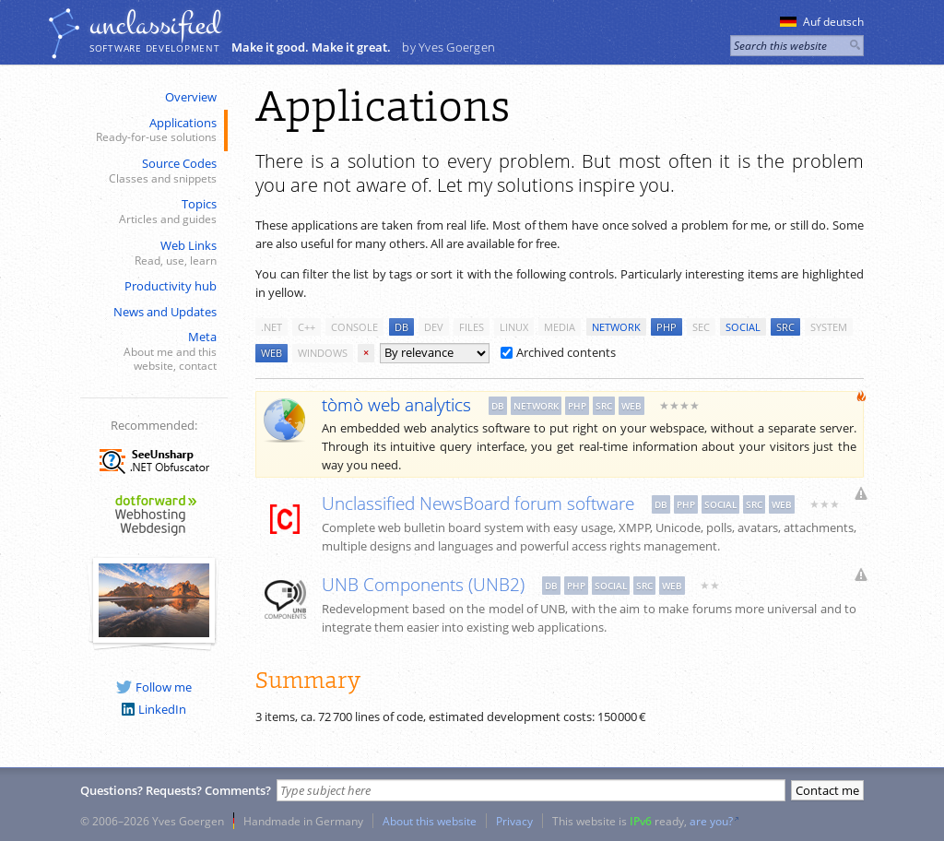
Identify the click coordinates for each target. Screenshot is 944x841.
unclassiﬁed (154, 25)
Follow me (154, 687)
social (743, 327)
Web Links (152, 253)
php (666, 327)
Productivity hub (170, 286)
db (401, 327)
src (785, 327)
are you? (711, 820)
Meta (152, 351)
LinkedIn (154, 709)
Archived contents (558, 352)
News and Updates (165, 311)
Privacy (514, 820)
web (271, 353)
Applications (152, 130)
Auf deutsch (822, 22)
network (616, 327)
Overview (191, 97)
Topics (152, 211)
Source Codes (152, 171)
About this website (430, 820)
